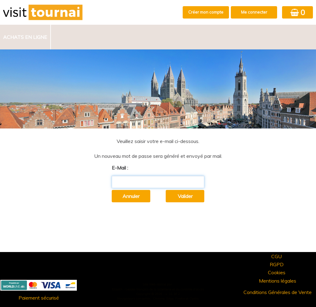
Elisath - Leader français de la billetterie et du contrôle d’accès (158, 289)
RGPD (277, 264)
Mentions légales (277, 281)
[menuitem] (25, 37)
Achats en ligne (25, 37)
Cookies (276, 272)
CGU (276, 256)
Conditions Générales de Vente (277, 292)
